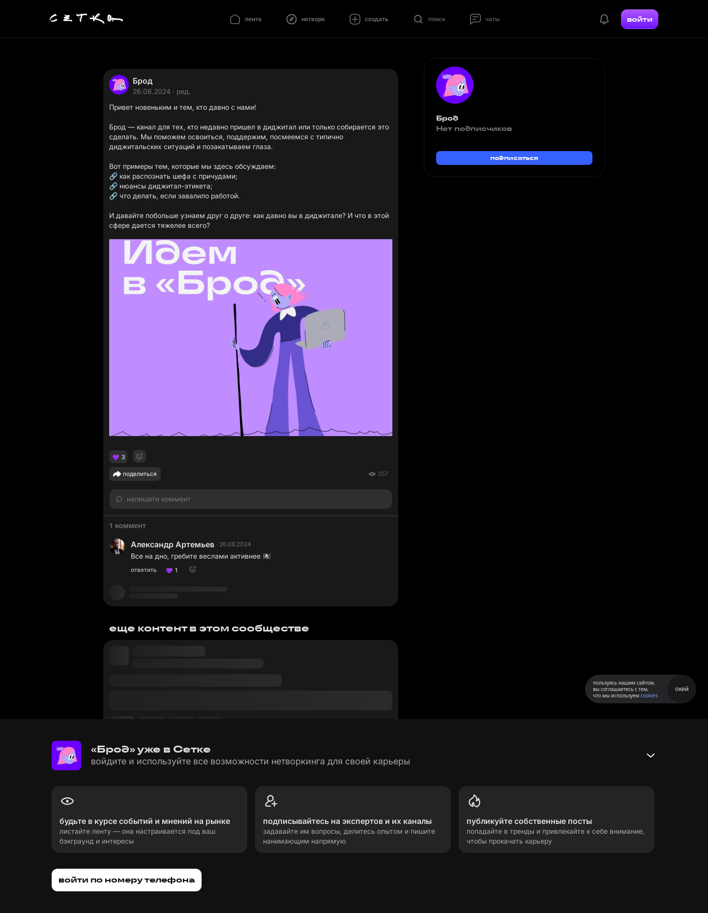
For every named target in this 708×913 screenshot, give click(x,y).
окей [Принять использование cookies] (681, 689)
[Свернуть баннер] (650, 755)
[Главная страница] (86, 19)
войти (639, 19)
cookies (649, 695)
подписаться (514, 158)
